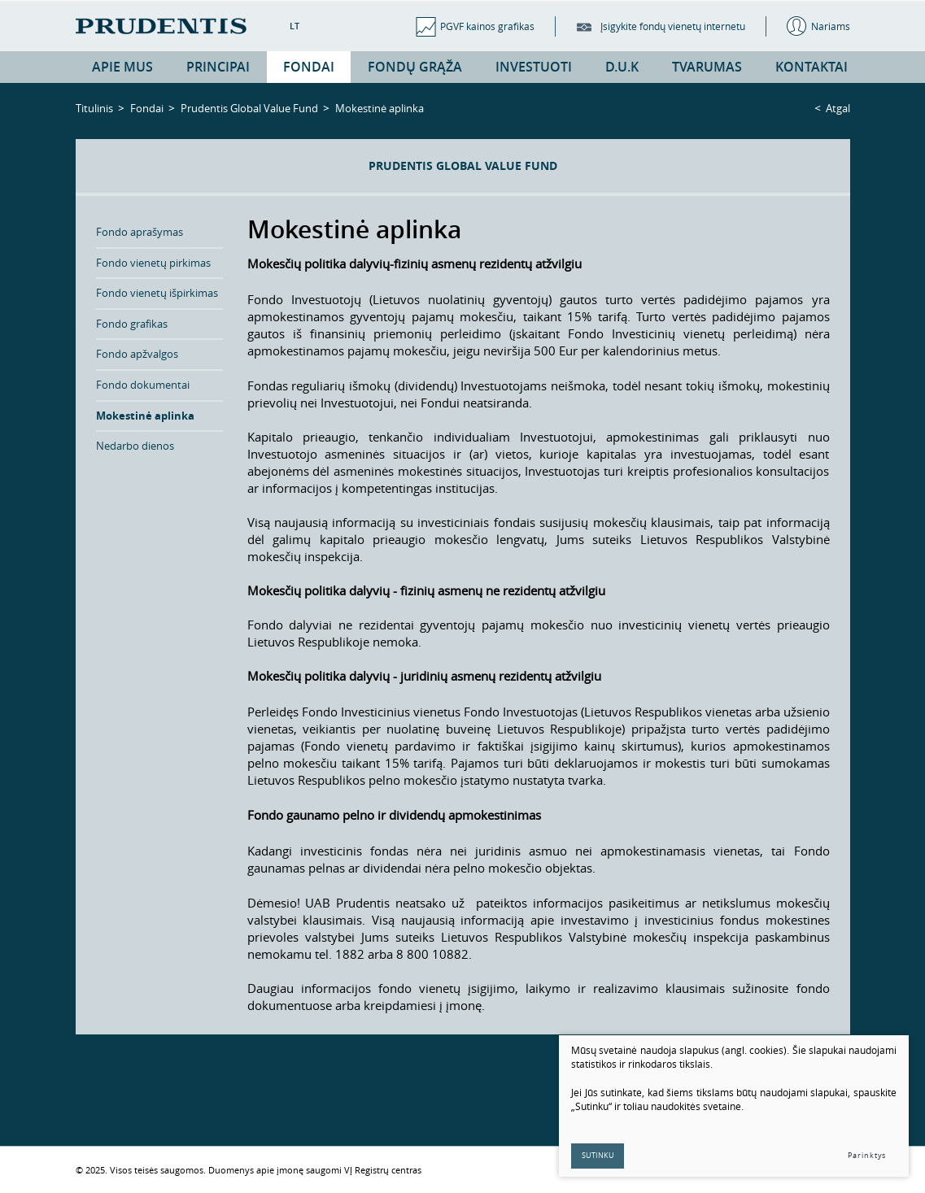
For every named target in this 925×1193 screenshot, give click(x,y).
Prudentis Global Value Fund (249, 108)
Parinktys (867, 1155)
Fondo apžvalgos (137, 353)
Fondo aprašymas (139, 231)
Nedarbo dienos (135, 445)
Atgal (838, 108)
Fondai (147, 108)
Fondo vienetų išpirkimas (157, 292)
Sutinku (598, 1155)
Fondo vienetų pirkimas (153, 262)
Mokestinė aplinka (145, 415)
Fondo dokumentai (143, 384)
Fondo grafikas (132, 323)
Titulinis (94, 108)
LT (294, 26)
